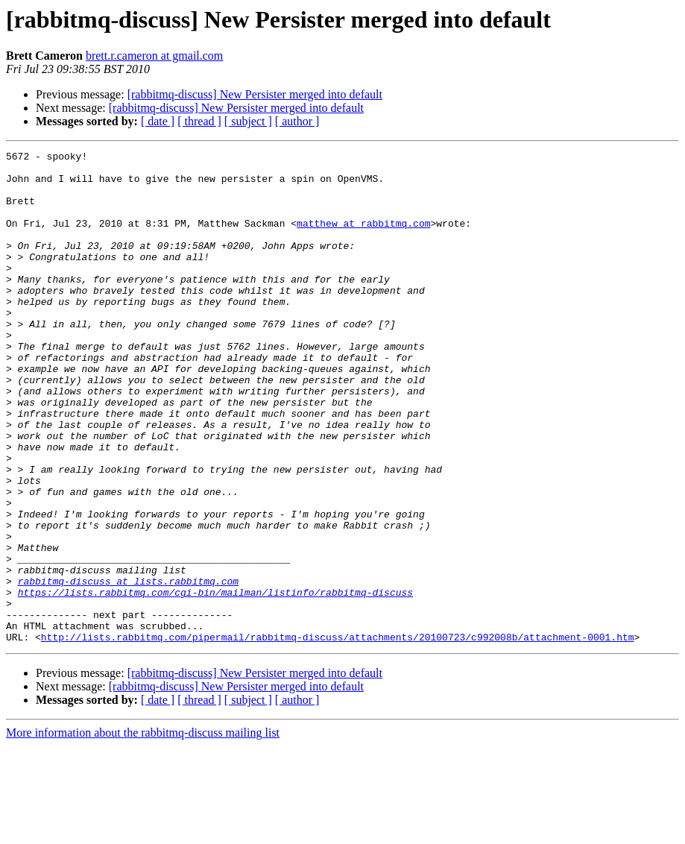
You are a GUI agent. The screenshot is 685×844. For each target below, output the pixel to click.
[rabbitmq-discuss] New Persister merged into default (254, 94)
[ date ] (157, 121)
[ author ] (297, 121)
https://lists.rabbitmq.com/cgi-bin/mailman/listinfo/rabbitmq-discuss (215, 681)
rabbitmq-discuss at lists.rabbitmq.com (128, 668)
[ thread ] (199, 121)
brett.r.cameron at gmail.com (154, 55)
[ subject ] (248, 121)
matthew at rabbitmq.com (363, 238)
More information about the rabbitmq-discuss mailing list (143, 831)
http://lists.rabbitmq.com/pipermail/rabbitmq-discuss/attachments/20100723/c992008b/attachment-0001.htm (337, 735)
